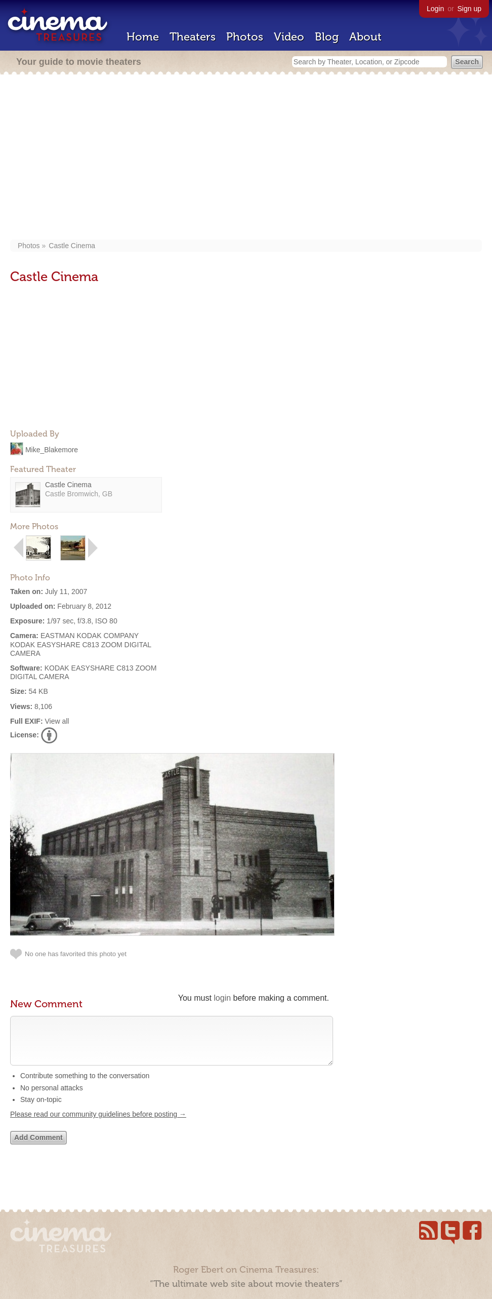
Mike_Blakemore (51, 449)
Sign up (469, 9)
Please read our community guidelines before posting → (98, 1124)
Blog (327, 37)
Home (143, 37)
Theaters (193, 37)
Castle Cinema (72, 246)
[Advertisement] (246, 158)
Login (435, 9)
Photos (244, 37)
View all (57, 721)
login (222, 998)
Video (289, 37)
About (365, 37)
